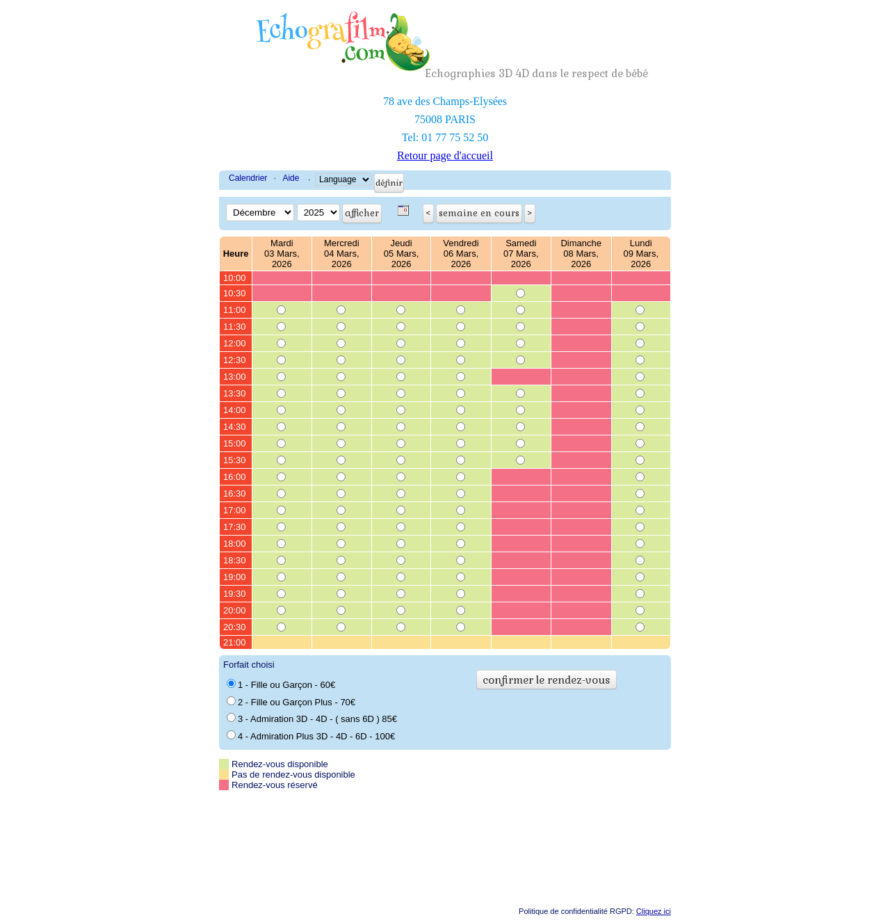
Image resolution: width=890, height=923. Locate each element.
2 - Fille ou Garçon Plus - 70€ (291, 701)
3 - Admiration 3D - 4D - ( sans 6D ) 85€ (312, 718)
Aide (290, 178)
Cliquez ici (653, 911)
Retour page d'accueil (445, 155)
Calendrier (248, 178)
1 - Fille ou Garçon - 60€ (281, 684)
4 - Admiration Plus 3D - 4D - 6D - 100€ (311, 735)
